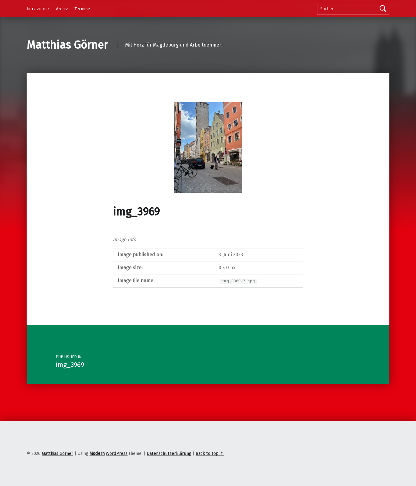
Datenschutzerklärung (169, 453)
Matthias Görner (67, 45)
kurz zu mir (38, 8)
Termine (82, 8)
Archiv (62, 8)
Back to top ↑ (210, 453)
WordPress (117, 453)
